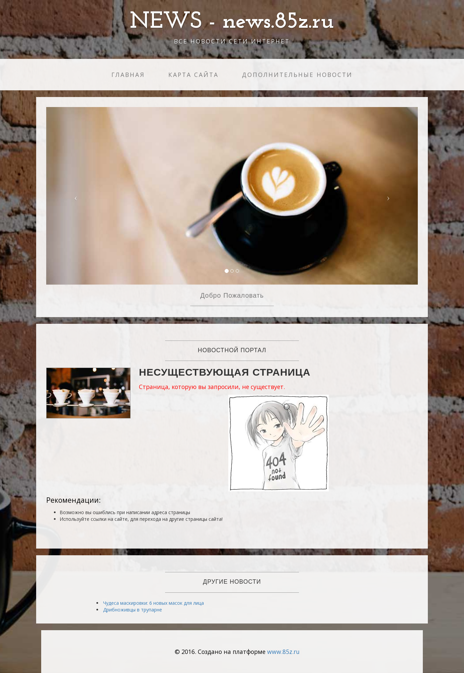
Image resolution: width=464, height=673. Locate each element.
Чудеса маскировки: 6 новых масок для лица (153, 603)
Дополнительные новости (297, 75)
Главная (128, 75)
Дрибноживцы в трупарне (132, 609)
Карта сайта (193, 75)
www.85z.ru (283, 652)
